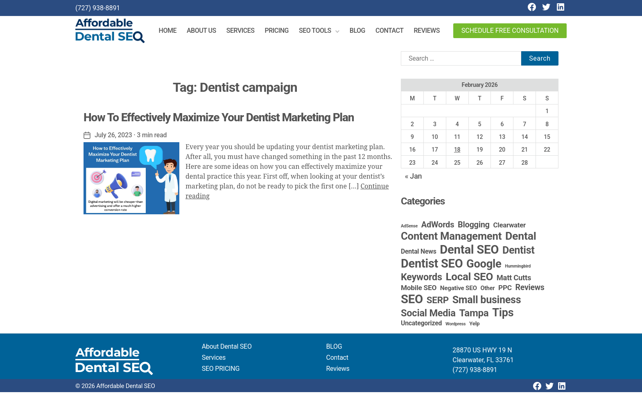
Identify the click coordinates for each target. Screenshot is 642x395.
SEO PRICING (221, 371)
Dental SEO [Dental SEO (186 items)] (469, 252)
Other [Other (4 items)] (488, 291)
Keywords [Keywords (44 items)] (421, 280)
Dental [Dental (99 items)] (520, 238)
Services (245, 32)
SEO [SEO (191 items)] (412, 302)
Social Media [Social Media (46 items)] (428, 316)
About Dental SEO (227, 349)
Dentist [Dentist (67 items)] (518, 253)
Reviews (430, 32)
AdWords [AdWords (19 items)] (437, 227)
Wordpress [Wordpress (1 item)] (455, 326)
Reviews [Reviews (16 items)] (530, 290)
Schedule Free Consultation (510, 32)
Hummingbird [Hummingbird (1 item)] (518, 269)
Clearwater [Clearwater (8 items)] (509, 228)
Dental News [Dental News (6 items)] (418, 254)
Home (172, 32)
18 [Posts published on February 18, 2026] (457, 152)
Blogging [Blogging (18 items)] (474, 227)
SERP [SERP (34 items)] (438, 302)
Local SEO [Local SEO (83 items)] (469, 279)
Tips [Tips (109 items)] (502, 315)
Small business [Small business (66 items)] (486, 303)
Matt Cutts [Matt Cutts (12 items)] (514, 280)
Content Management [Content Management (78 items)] (451, 239)
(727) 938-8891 (97, 8)
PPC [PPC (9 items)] (505, 290)
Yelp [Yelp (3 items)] (474, 326)
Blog (361, 32)
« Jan (413, 179)
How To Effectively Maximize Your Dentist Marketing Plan (219, 120)
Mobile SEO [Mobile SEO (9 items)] (418, 290)
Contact (394, 32)
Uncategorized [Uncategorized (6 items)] (421, 326)
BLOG (334, 349)
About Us (205, 32)
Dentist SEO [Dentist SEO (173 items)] (432, 266)
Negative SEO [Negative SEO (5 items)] (458, 291)
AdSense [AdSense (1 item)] (409, 229)
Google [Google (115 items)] (483, 266)
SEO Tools (319, 32)
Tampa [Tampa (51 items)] (473, 316)
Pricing (281, 32)
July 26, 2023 (113, 138)
